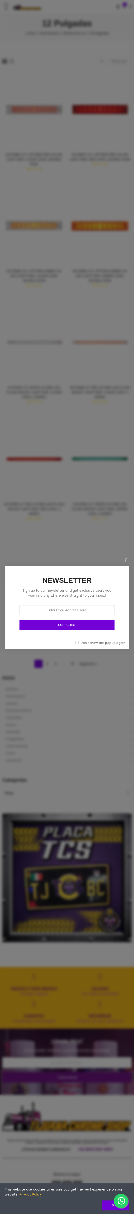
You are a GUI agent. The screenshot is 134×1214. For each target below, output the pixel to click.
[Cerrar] (126, 560)
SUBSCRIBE (67, 625)
